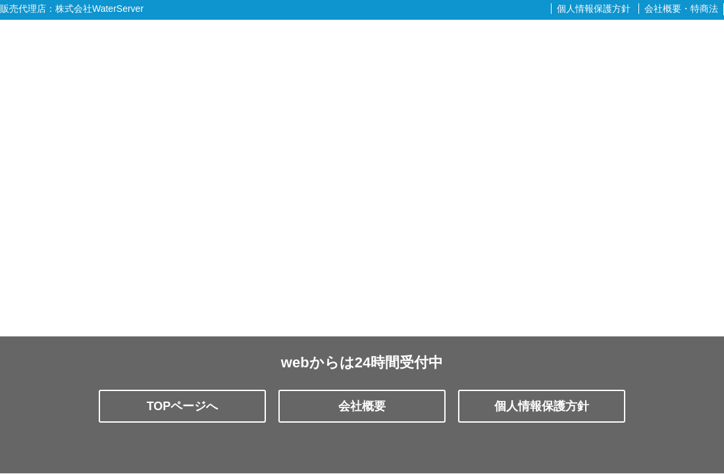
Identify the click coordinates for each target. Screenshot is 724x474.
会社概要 (362, 406)
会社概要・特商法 (681, 8)
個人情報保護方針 (594, 8)
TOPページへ (183, 406)
